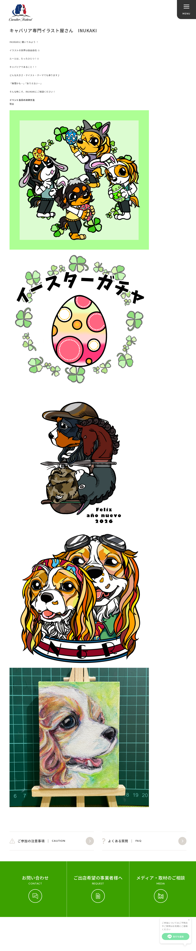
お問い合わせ (48, 925)
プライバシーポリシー (102, 925)
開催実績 (31, 925)
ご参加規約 (16, 925)
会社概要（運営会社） (72, 925)
